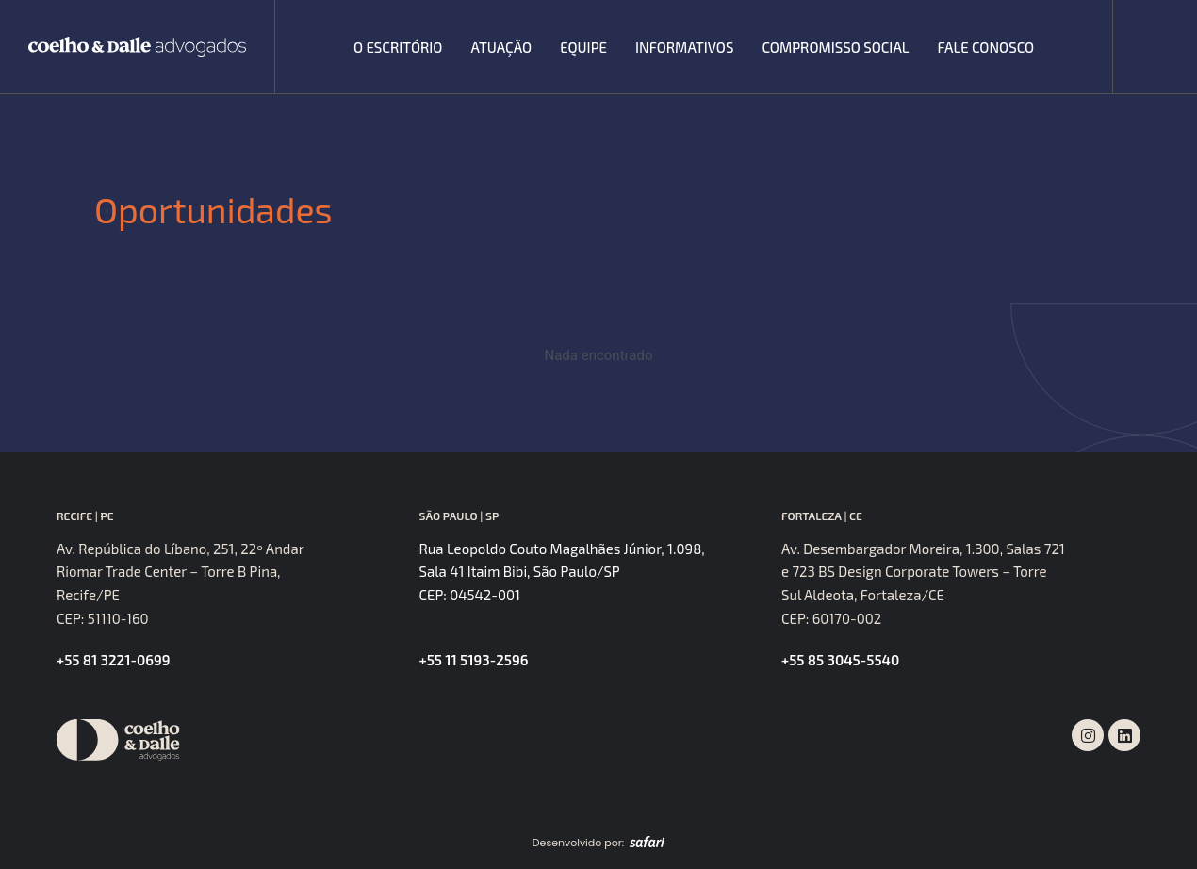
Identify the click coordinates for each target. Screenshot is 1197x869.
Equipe (583, 47)
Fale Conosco (986, 47)
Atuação (501, 47)
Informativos (684, 47)
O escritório (397, 47)
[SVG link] (137, 47)
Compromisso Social (835, 47)
